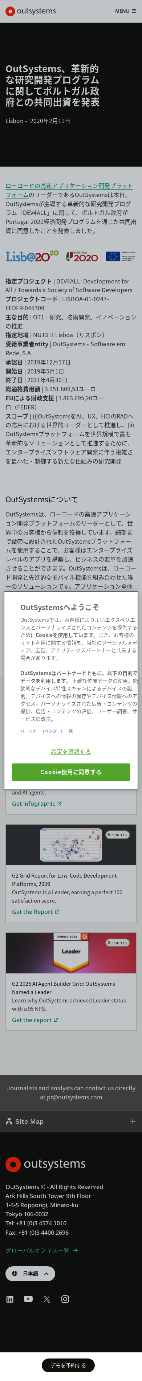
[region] (71, 690)
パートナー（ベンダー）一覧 (46, 731)
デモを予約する (68, 1365)
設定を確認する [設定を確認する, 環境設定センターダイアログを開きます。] (71, 751)
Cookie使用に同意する (70, 772)
